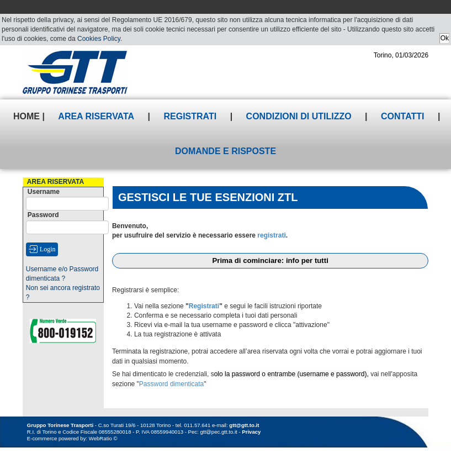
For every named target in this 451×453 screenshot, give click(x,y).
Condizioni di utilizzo (299, 116)
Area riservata (96, 116)
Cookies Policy (98, 39)
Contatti (403, 116)
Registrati (190, 116)
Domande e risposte (225, 151)
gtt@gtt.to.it (244, 425)
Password (43, 215)
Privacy (251, 432)
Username (44, 192)
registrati (271, 235)
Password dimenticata (171, 384)
